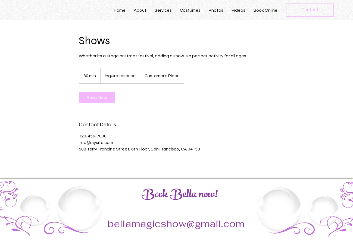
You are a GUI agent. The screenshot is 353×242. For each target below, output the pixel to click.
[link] (97, 97)
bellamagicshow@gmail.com (176, 224)
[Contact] (310, 10)
